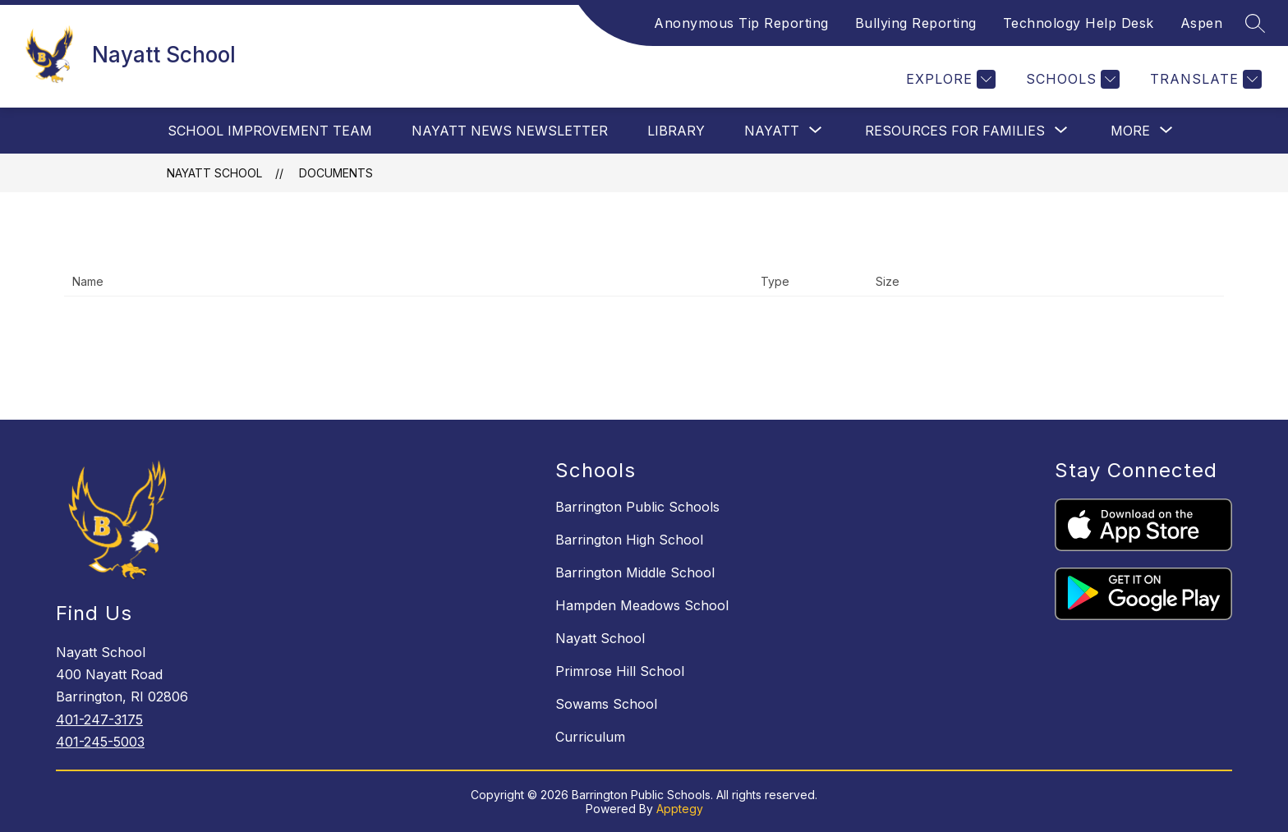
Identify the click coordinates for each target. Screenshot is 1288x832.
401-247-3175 (99, 719)
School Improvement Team (270, 130)
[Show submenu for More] (1130, 130)
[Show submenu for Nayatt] (771, 130)
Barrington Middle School (635, 572)
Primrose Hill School (619, 671)
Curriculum (590, 737)
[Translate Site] (1204, 79)
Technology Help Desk (1078, 23)
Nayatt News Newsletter (510, 130)
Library (676, 130)
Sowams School (606, 704)
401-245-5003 (100, 741)
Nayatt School (214, 173)
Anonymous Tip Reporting (741, 23)
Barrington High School (629, 539)
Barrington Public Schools (637, 507)
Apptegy (679, 809)
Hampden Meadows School (642, 605)
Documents (336, 173)
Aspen (1201, 23)
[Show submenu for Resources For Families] (955, 130)
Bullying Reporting (916, 23)
